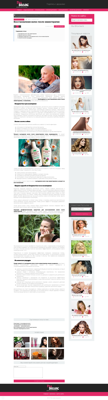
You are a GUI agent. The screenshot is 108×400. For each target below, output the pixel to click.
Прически (86, 9)
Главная (19, 9)
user (29, 19)
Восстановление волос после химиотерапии (25, 327)
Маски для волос (63, 9)
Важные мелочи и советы (25, 35)
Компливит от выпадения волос (22, 323)
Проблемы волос (39, 9)
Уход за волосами (28, 9)
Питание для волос (51, 9)
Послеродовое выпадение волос (22, 324)
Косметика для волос (76, 9)
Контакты (52, 394)
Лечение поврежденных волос (22, 328)
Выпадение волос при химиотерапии (28, 33)
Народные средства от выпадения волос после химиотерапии (35, 36)
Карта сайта (60, 394)
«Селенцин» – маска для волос (22, 326)
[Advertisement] (39, 52)
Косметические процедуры (25, 37)
